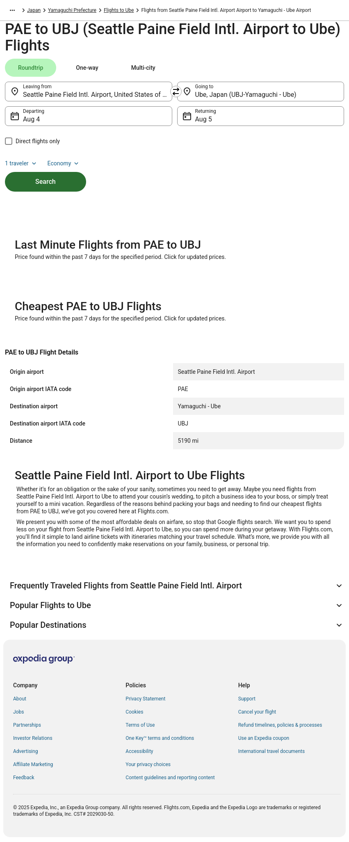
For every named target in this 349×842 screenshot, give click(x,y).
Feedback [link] (23, 777)
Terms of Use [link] (140, 725)
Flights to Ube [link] (119, 10)
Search (45, 181)
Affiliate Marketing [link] (33, 764)
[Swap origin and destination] (176, 91)
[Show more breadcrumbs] (12, 10)
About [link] (19, 699)
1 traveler (21, 163)
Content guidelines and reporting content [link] (169, 777)
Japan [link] (34, 10)
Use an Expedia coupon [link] (263, 738)
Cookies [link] (134, 712)
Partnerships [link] (27, 725)
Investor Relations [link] (32, 738)
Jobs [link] (18, 712)
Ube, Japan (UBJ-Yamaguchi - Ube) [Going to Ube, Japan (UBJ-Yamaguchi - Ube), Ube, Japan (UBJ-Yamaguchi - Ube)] (246, 94)
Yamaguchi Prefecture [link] (72, 10)
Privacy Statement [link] (145, 699)
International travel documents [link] (271, 751)
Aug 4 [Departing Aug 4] (31, 119)
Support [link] (246, 699)
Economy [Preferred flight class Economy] (64, 163)
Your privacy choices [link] (148, 764)
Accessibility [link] (139, 751)
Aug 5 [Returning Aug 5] (203, 119)
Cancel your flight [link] (257, 712)
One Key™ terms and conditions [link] (159, 738)
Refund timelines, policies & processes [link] (280, 725)
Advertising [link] (25, 751)
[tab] (30, 68)
